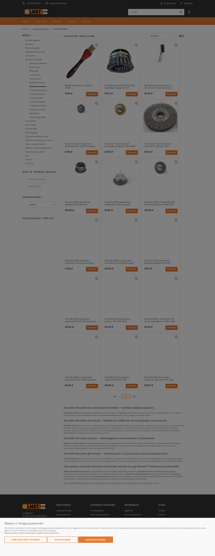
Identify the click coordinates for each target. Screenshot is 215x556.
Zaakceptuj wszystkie (95, 539)
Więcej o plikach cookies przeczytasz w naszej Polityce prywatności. (32, 533)
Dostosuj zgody (62, 539)
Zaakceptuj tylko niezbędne (26, 539)
